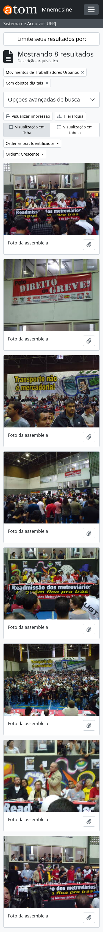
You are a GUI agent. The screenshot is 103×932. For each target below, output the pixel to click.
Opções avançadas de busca (44, 99)
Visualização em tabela (75, 129)
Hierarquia (70, 116)
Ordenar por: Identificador (30, 143)
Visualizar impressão (28, 116)
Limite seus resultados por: (51, 39)
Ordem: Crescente (23, 154)
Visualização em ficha (26, 129)
